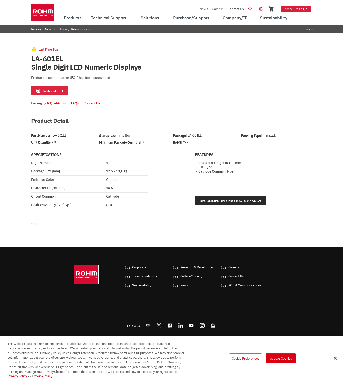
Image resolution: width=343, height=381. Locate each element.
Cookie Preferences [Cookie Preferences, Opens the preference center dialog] (245, 358)
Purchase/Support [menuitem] (191, 18)
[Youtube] (191, 325)
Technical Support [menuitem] (108, 18)
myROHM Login (295, 8)
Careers (218, 8)
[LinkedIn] (180, 325)
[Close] (335, 358)
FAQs (75, 103)
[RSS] (148, 325)
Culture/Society (191, 276)
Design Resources (73, 29)
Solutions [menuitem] (150, 18)
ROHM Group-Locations (244, 285)
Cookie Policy (43, 376)
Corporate (139, 267)
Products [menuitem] (73, 18)
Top (307, 29)
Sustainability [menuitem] (273, 18)
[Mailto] (213, 325)
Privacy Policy (17, 376)
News (203, 8)
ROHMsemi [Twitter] (159, 325)
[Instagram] (202, 325)
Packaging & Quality (48, 103)
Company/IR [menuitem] (235, 18)
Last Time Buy (120, 135)
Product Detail (41, 29)
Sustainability (141, 285)
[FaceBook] (170, 325)
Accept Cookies (281, 358)
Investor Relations (144, 276)
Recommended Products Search (230, 200)
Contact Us (236, 8)
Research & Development (198, 267)
